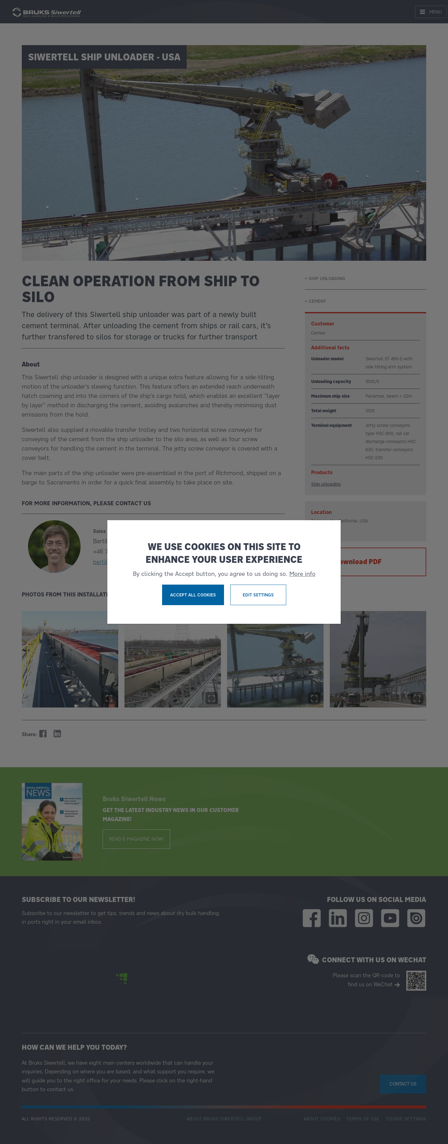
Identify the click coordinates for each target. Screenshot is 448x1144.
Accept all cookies (193, 595)
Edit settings (258, 595)
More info (302, 573)
